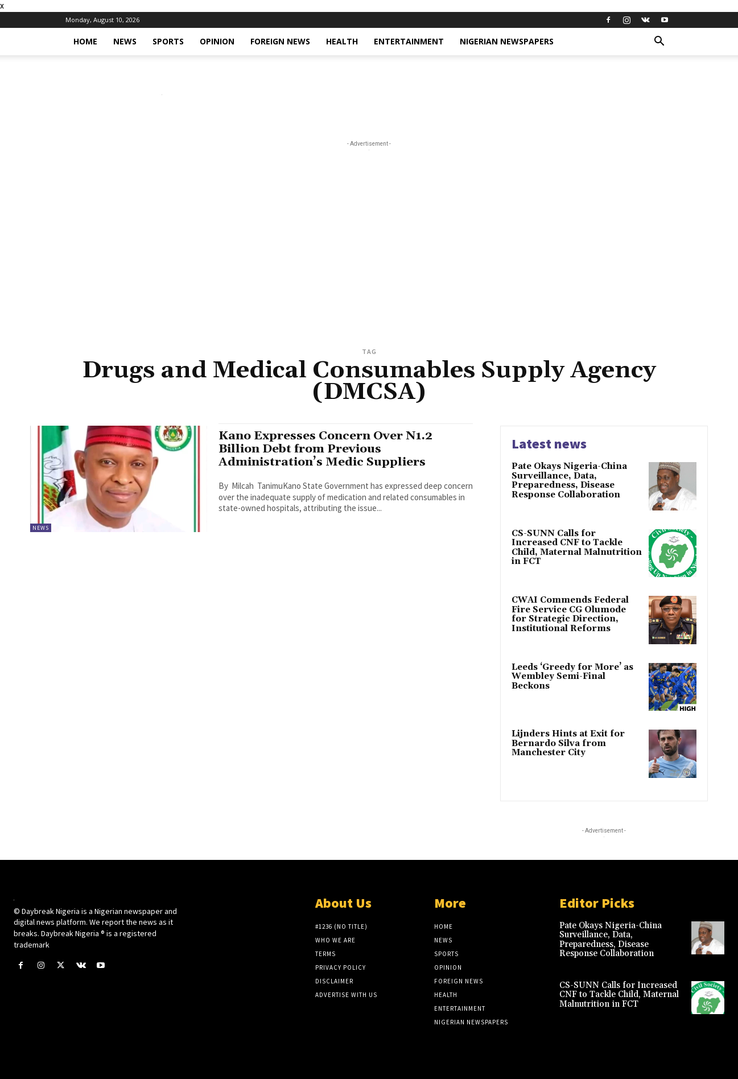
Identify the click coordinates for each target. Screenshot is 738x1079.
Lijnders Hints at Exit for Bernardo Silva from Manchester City (568, 743)
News (125, 41)
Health (342, 41)
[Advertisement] (369, 258)
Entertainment (409, 41)
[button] (659, 42)
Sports (168, 41)
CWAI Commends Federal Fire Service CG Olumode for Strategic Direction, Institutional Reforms (570, 614)
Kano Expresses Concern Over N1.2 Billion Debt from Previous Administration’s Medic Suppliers (325, 449)
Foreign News (280, 41)
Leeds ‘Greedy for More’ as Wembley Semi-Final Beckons (572, 676)
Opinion (217, 41)
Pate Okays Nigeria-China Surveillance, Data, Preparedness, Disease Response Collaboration (569, 480)
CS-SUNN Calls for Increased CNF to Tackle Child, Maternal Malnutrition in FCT (577, 547)
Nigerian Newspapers (507, 41)
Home (85, 41)
